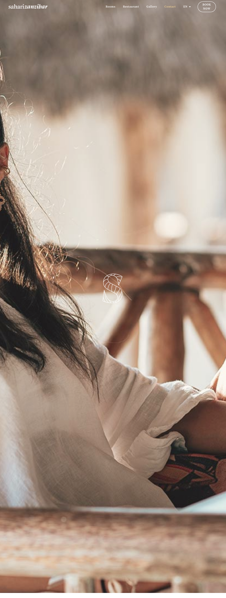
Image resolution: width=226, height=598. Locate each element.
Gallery (151, 7)
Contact (170, 7)
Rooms (110, 7)
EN (187, 7)
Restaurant (131, 7)
